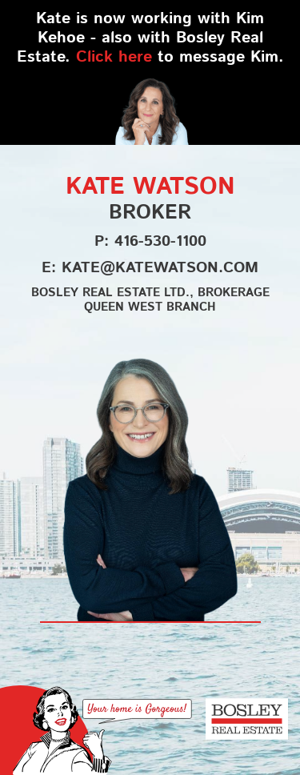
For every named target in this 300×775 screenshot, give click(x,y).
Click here (114, 56)
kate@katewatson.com (160, 267)
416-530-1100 (160, 241)
